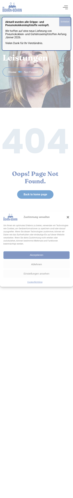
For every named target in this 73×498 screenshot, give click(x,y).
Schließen (65, 22)
